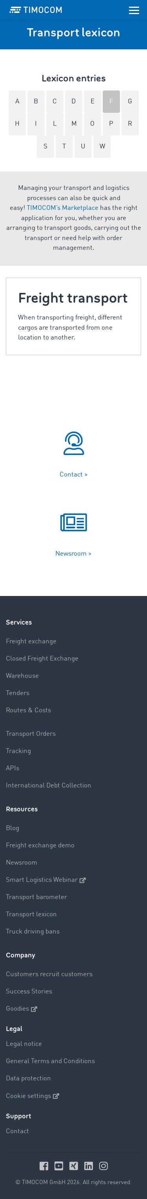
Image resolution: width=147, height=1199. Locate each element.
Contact (17, 1131)
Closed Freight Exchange (42, 658)
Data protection (28, 1078)
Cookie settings (32, 1096)
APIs (12, 768)
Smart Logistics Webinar (46, 880)
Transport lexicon (31, 914)
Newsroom (21, 863)
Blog (12, 828)
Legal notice (24, 1044)
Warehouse (22, 676)
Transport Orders (31, 734)
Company (20, 955)
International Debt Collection (48, 785)
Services (19, 622)
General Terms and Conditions (50, 1061)
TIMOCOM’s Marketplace (62, 208)
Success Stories (29, 991)
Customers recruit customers (49, 974)
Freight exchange (31, 641)
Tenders (17, 693)
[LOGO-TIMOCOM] (35, 10)
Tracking (18, 751)
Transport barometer (36, 897)
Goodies (21, 1009)
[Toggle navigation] (134, 10)
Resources (22, 809)
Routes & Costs (28, 710)
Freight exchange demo (40, 845)
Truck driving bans (33, 931)
